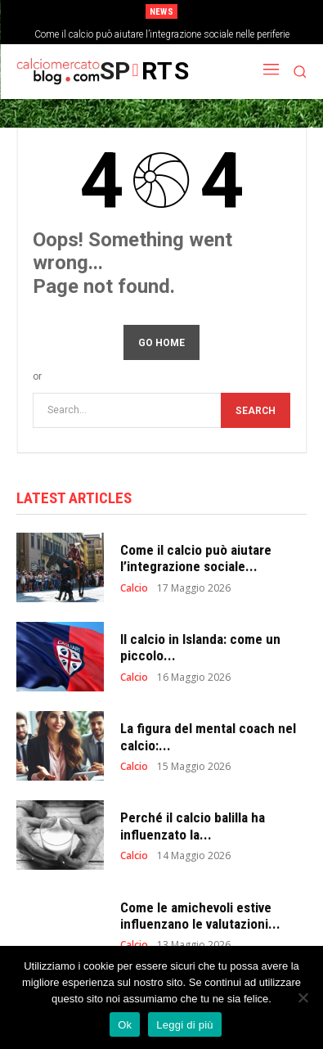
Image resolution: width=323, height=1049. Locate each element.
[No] (302, 997)
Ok (125, 1025)
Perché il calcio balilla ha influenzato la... (192, 825)
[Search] (255, 410)
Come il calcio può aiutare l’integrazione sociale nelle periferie (161, 34)
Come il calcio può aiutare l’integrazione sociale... (195, 558)
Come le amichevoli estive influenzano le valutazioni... (200, 915)
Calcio (134, 588)
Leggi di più (184, 1025)
